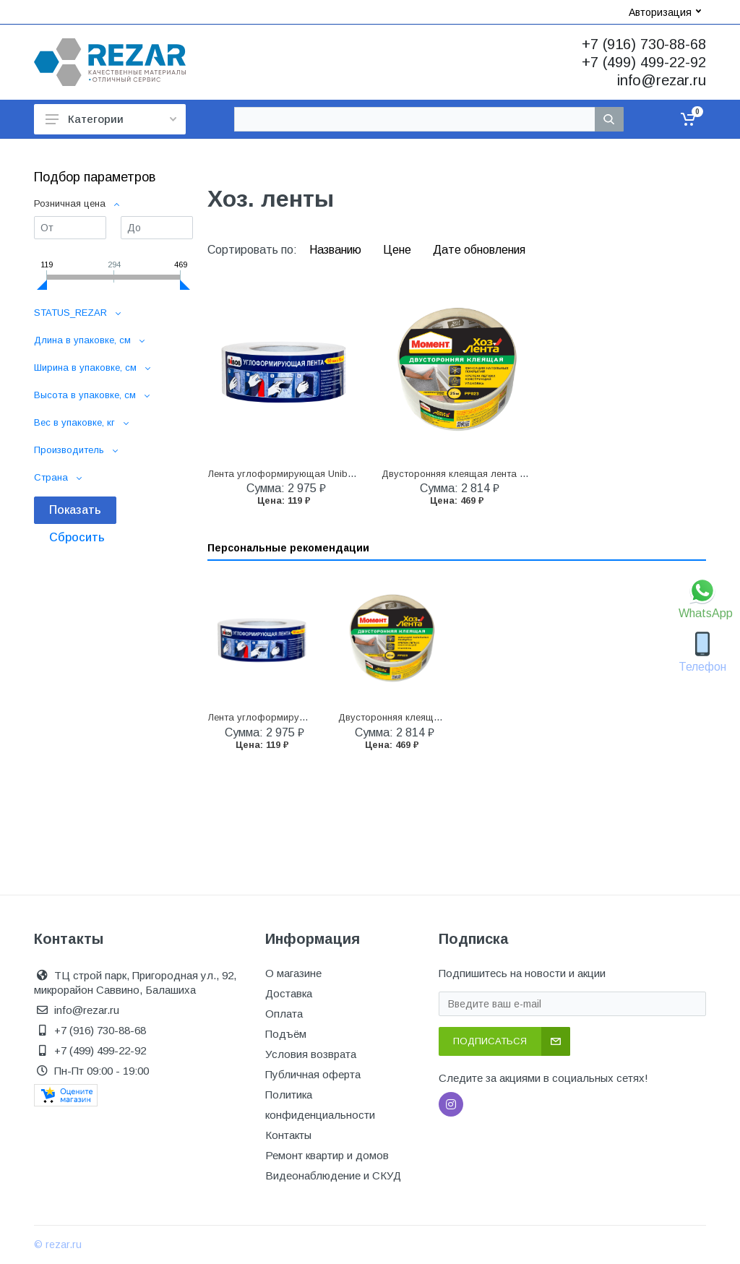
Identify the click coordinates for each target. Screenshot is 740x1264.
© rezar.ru (58, 1244)
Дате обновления (479, 250)
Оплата (284, 1013)
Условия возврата (310, 1054)
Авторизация (665, 12)
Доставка (288, 993)
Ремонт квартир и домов (327, 1155)
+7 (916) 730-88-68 (644, 44)
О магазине (293, 973)
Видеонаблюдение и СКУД (333, 1175)
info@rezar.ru (661, 80)
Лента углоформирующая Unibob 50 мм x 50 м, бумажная (338, 473)
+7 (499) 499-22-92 (644, 62)
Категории (111, 119)
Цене (398, 250)
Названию (336, 250)
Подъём (285, 1034)
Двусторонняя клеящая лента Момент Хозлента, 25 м (503, 473)
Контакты (288, 1135)
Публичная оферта (313, 1074)
